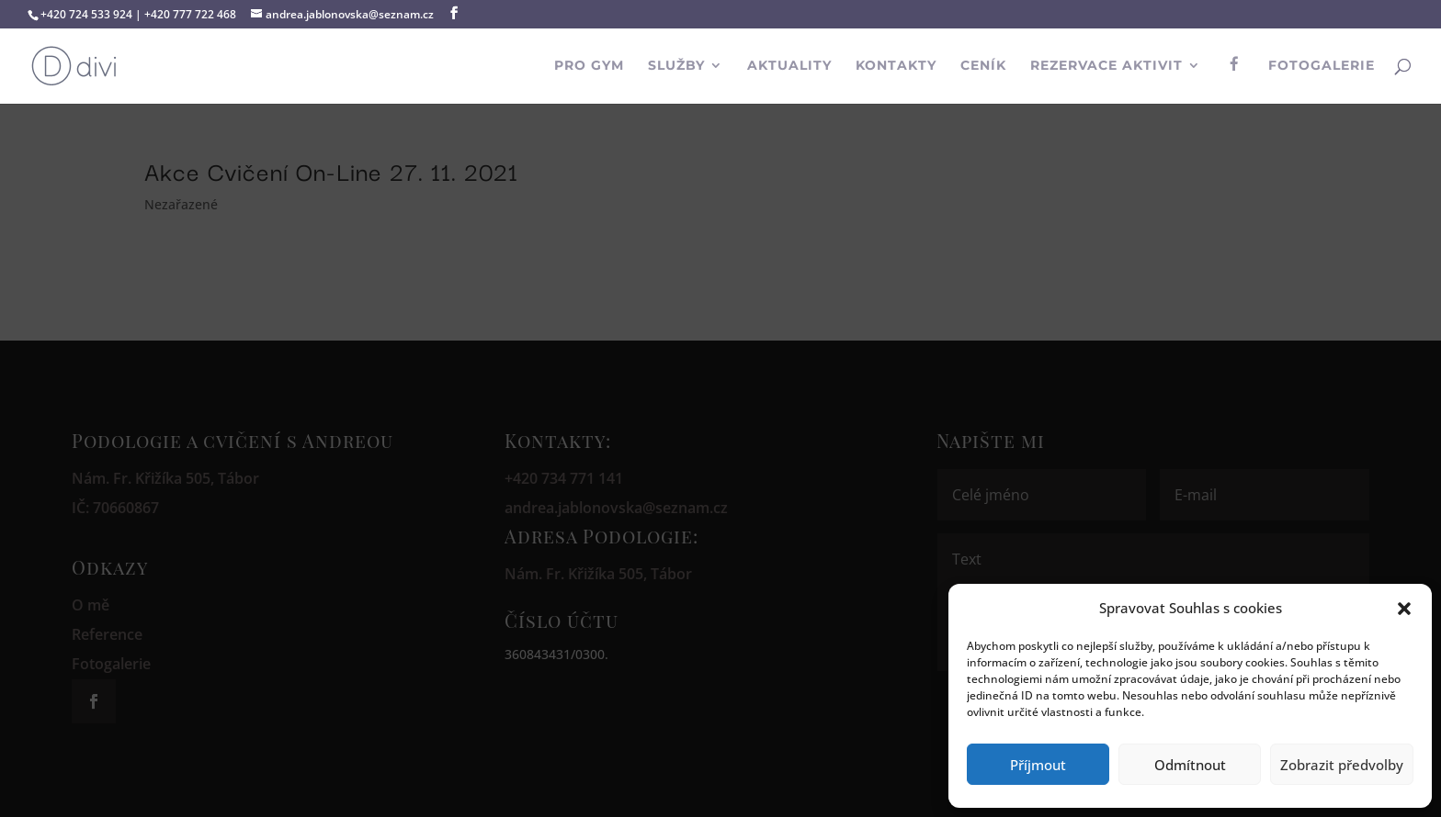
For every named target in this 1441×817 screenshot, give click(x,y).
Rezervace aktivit (1106, 66)
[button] (1404, 608)
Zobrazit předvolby (1341, 764)
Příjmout (1038, 764)
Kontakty (896, 66)
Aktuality (789, 66)
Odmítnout (1190, 764)
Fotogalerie (1321, 66)
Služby (676, 66)
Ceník (983, 66)
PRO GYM (589, 66)
